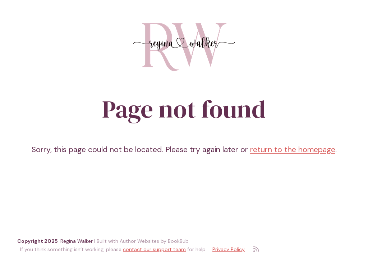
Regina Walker (76, 241)
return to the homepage (292, 150)
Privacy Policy (228, 249)
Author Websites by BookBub (154, 241)
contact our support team (154, 249)
